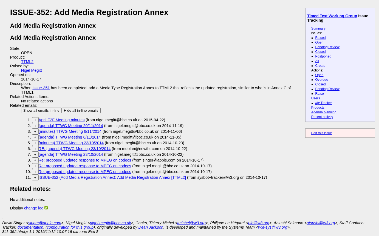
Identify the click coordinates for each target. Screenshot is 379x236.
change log (33, 208)
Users (315, 98)
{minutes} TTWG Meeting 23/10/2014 (71, 143)
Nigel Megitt (31, 70)
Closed (320, 52)
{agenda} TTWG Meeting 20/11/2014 (71, 125)
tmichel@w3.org (191, 223)
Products (317, 108)
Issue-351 (41, 88)
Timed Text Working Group (332, 16)
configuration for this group (70, 227)
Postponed (323, 56)
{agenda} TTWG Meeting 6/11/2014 (70, 137)
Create (320, 66)
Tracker (323, 103)
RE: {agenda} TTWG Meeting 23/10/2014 (75, 148)
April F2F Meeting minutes (62, 120)
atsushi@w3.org (321, 223)
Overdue (321, 80)
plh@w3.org (258, 223)
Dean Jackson (150, 227)
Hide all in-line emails (81, 110)
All (317, 61)
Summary (318, 28)
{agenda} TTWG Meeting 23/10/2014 (71, 154)
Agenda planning (323, 112)
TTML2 (27, 61)
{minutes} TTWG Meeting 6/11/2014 (70, 131)
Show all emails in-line (41, 110)
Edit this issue (321, 133)
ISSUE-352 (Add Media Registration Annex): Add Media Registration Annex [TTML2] (112, 177)
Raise (319, 94)
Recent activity (322, 117)
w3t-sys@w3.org (272, 227)
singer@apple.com (44, 223)
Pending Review (327, 47)
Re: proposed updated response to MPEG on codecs (85, 160)
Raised (320, 38)
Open (319, 42)
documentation (30, 227)
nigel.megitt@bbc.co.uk (110, 223)
